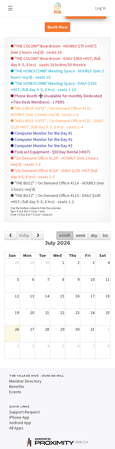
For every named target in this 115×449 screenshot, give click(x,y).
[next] (38, 235)
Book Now (57, 27)
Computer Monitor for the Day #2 (41, 139)
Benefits (16, 386)
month (65, 235)
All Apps (16, 428)
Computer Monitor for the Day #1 (41, 133)
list (105, 235)
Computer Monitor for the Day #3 (41, 145)
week (81, 235)
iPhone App (19, 417)
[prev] (10, 235)
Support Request (24, 412)
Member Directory (25, 381)
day (94, 235)
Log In (100, 8)
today (24, 235)
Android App (20, 422)
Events (15, 391)
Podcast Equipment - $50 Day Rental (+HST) (50, 152)
